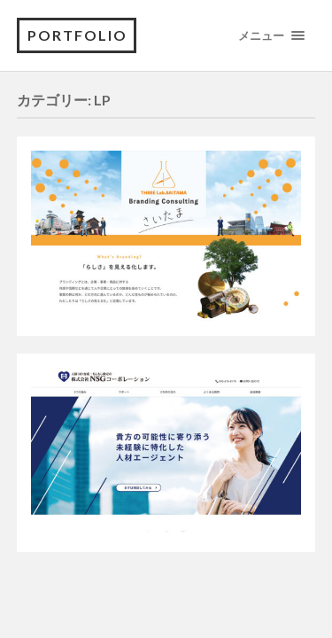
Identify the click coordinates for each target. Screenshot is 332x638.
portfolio (77, 35)
